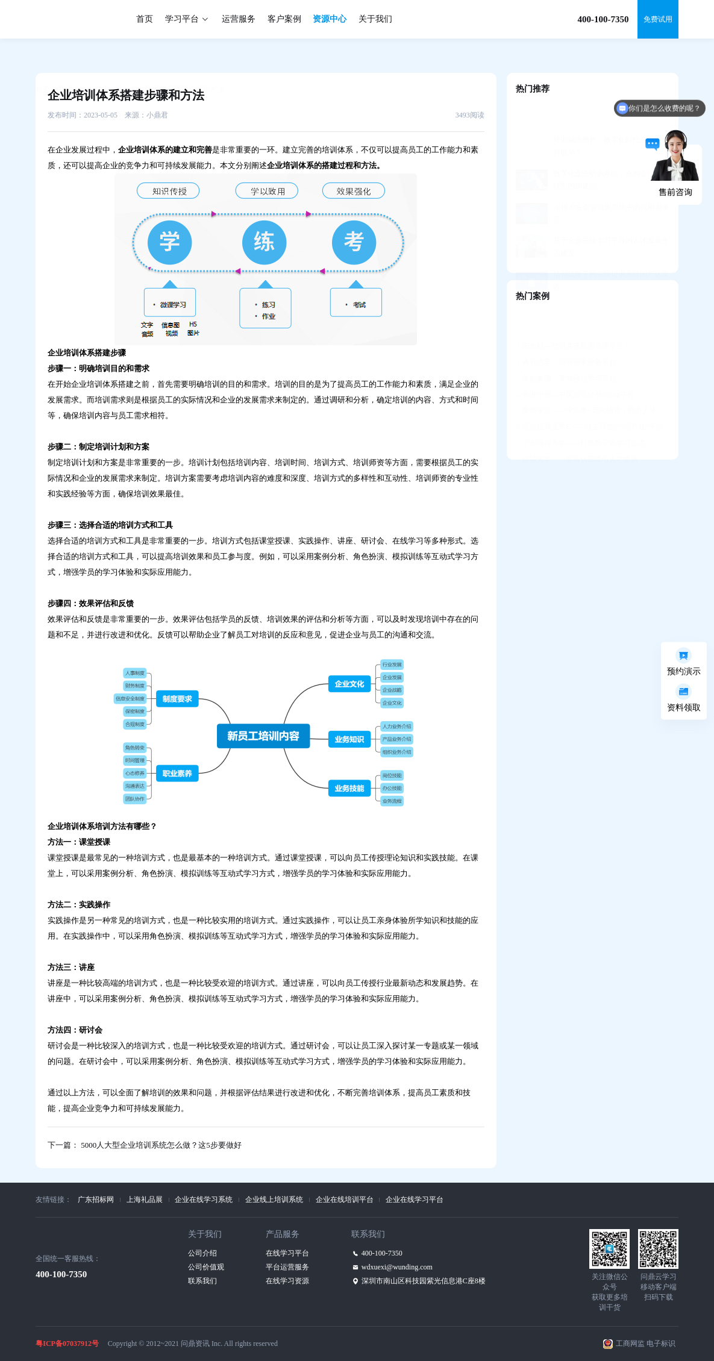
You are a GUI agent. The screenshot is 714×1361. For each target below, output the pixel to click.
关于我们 (375, 18)
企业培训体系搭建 (102, 384)
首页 (144, 18)
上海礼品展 (145, 1199)
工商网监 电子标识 (645, 1343)
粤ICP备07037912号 (67, 1343)
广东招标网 (96, 1199)
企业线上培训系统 (274, 1199)
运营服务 (238, 18)
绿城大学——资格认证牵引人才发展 (577, 429)
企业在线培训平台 (345, 1199)
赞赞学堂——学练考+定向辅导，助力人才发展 (592, 381)
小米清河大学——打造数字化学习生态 (580, 413)
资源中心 (329, 18)
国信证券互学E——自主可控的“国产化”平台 (589, 397)
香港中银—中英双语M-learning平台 (575, 365)
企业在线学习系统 (204, 1199)
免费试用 (658, 19)
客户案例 (284, 18)
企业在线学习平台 (414, 1199)
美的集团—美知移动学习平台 (566, 349)
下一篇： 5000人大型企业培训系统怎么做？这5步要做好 (145, 1145)
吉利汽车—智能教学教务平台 (566, 332)
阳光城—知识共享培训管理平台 (570, 316)
